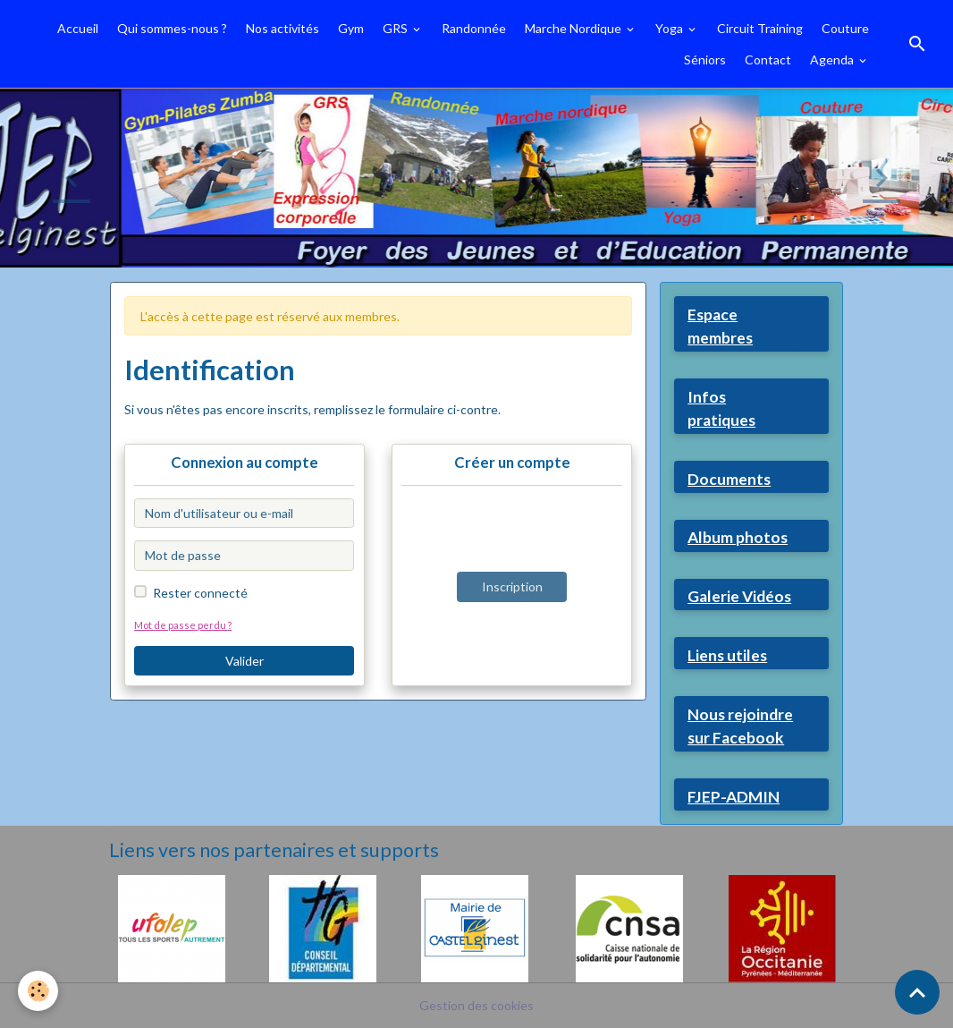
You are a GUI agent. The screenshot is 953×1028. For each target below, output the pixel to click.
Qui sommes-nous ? (172, 28)
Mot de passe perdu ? (183, 625)
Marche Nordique (574, 28)
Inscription (512, 586)
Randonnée (474, 28)
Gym (351, 28)
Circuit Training (760, 28)
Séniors (705, 59)
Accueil (77, 28)
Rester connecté (200, 592)
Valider (244, 660)
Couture (845, 28)
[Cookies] (38, 991)
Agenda (833, 59)
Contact (768, 59)
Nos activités (282, 28)
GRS (396, 28)
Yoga (670, 28)
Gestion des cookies (476, 1005)
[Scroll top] (917, 992)
